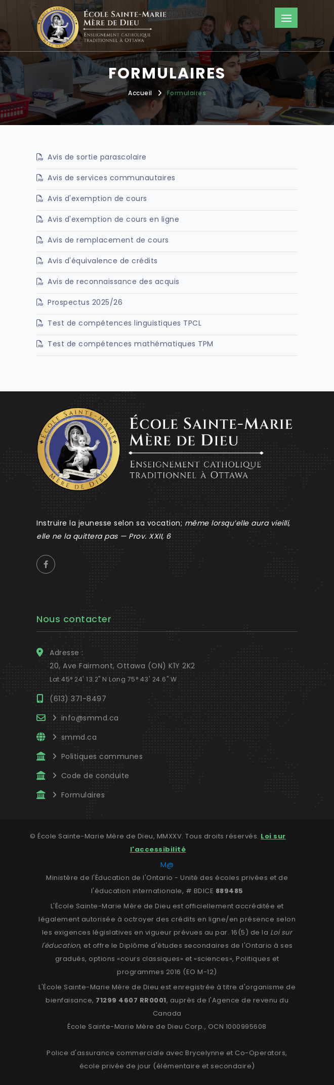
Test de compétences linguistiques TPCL (124, 323)
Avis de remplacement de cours (108, 240)
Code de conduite (95, 776)
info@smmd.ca (90, 718)
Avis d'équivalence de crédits (103, 261)
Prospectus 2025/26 (85, 302)
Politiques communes (102, 756)
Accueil (140, 93)
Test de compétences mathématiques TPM (131, 344)
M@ (167, 865)
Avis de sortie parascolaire (97, 157)
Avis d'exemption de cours (97, 198)
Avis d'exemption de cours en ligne (113, 219)
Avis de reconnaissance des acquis (114, 281)
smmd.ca (79, 737)
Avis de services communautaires (112, 178)
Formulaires (186, 93)
